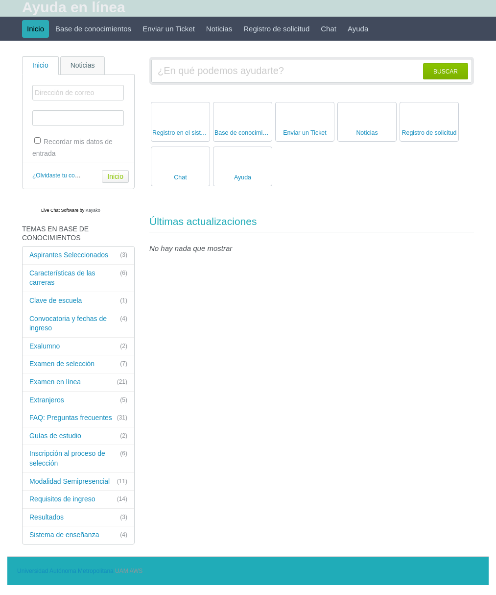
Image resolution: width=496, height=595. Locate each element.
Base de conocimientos (93, 29)
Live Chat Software (59, 210)
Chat (328, 29)
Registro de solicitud (276, 29)
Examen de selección (78, 364)
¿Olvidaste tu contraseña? (66, 175)
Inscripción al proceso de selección (78, 458)
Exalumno (78, 346)
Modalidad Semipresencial (78, 482)
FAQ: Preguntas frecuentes (78, 418)
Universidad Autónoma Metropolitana (65, 571)
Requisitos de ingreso (78, 499)
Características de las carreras (78, 278)
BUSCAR (445, 71)
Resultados (78, 517)
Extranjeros (78, 400)
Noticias (219, 29)
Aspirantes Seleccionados (78, 255)
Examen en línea (78, 382)
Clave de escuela (78, 301)
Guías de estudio (78, 436)
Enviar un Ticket (168, 29)
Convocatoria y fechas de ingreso (78, 323)
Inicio (35, 29)
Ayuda (358, 29)
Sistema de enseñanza (78, 535)
